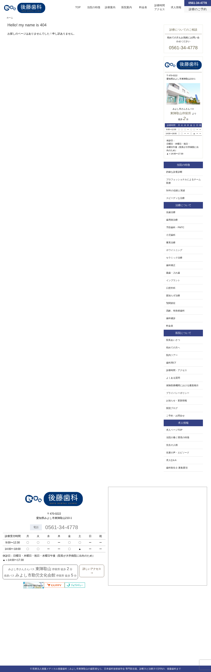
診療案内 (110, 7)
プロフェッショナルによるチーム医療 (183, 181)
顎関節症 (170, 303)
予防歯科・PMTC (175, 227)
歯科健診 (170, 318)
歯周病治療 (172, 219)
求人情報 (176, 7)
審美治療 (170, 242)
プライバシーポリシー (177, 393)
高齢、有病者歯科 (175, 310)
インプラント (173, 280)
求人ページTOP (174, 430)
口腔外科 (170, 288)
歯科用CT (171, 362)
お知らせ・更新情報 (176, 400)
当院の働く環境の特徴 (177, 437)
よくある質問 (173, 377)
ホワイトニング (174, 250)
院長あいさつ (173, 340)
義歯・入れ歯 (173, 272)
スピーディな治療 (175, 198)
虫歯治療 (170, 212)
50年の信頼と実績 (175, 190)
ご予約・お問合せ (175, 415)
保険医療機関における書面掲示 (182, 385)
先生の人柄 (172, 445)
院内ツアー (172, 355)
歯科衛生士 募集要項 (177, 467)
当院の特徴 (93, 7)
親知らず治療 (173, 295)
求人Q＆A (171, 460)
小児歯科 (170, 235)
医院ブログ (172, 408)
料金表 (143, 7)
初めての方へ (173, 347)
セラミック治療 (174, 257)
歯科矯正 (170, 265)
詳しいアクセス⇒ (92, 571)
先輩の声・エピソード (177, 452)
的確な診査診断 (174, 172)
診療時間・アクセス (176, 370)
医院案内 (126, 7)
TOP (78, 7)
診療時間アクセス (159, 7)
